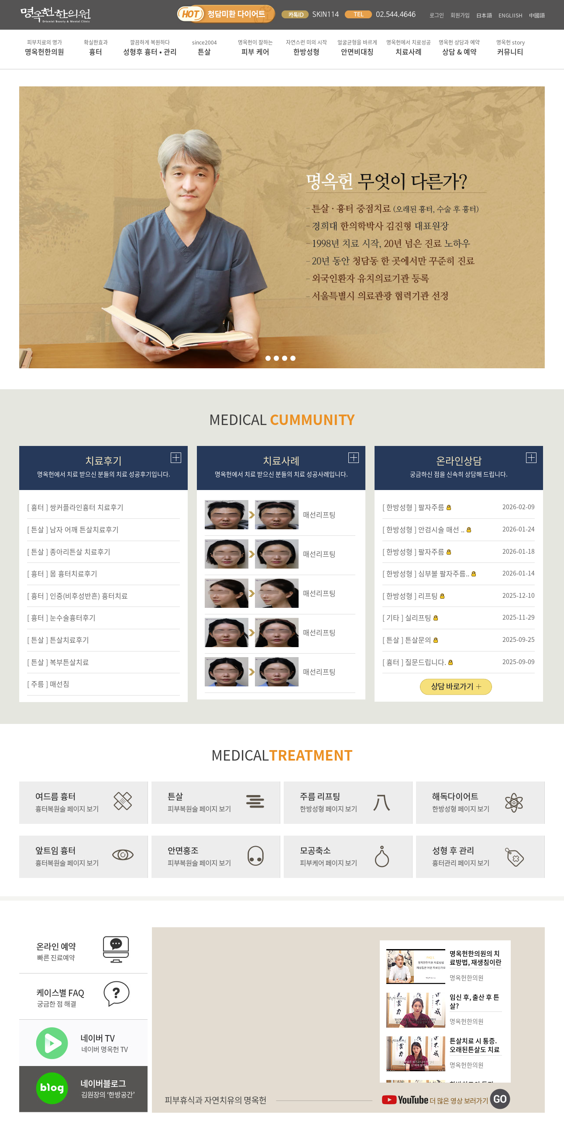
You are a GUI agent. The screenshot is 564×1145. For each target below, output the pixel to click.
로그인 (437, 15)
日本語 (484, 15)
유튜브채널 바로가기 (446, 1099)
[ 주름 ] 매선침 (48, 684)
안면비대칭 (357, 47)
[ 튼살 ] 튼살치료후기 (58, 639)
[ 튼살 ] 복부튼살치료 (58, 662)
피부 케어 (255, 47)
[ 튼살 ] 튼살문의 (406, 639)
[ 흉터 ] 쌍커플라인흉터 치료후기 (75, 507)
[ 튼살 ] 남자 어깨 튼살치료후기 (73, 529)
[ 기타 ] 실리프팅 (406, 617)
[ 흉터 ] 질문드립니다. (414, 662)
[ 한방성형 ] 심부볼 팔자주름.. (425, 573)
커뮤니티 (510, 47)
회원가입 (460, 15)
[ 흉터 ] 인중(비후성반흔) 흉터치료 (77, 595)
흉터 (95, 47)
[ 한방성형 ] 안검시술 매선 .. (423, 529)
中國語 (537, 15)
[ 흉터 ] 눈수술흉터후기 (61, 617)
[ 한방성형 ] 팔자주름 (413, 507)
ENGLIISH (511, 15)
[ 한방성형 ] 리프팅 (410, 595)
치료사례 (408, 47)
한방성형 (306, 47)
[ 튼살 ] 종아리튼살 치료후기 (68, 551)
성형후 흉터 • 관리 (150, 47)
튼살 (204, 47)
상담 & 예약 (459, 47)
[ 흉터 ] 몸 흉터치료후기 (62, 573)
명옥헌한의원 (44, 47)
